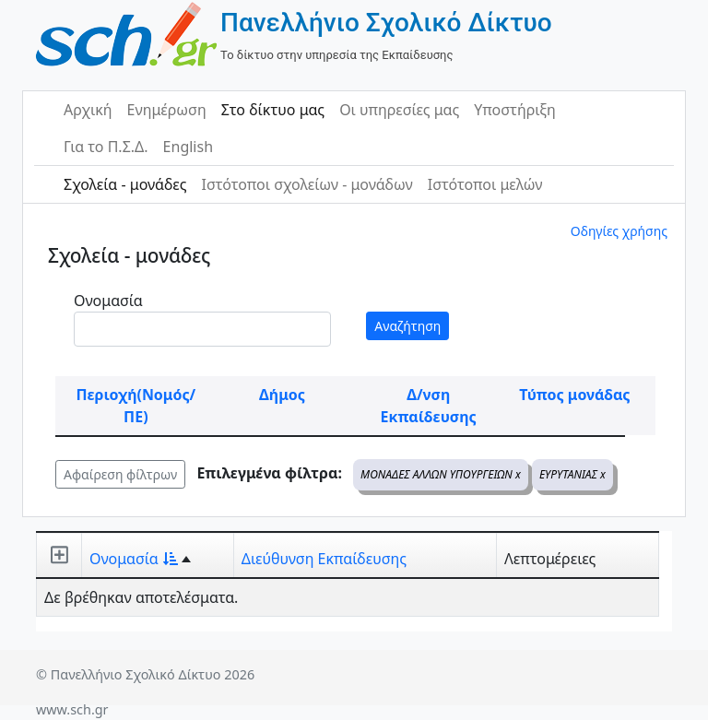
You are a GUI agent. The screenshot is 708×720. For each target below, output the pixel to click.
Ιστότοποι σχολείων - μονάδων (306, 184)
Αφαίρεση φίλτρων (120, 474)
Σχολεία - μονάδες (125, 184)
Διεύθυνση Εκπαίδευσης (324, 559)
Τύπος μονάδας (574, 394)
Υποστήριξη (515, 110)
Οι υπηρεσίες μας (399, 110)
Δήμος (282, 394)
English (188, 146)
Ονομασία (108, 300)
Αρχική (88, 110)
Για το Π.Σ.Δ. (106, 146)
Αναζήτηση (407, 326)
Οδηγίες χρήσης (619, 231)
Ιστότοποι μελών (485, 184)
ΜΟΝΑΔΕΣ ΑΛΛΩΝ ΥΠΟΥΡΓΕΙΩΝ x (440, 474)
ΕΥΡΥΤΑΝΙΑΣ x (572, 474)
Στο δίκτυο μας (272, 110)
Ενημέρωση (166, 110)
